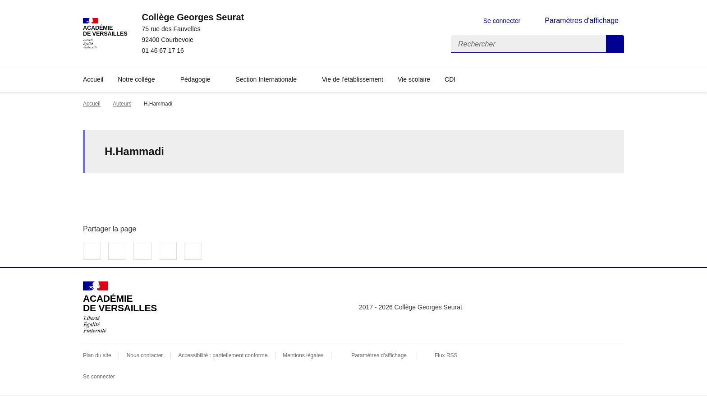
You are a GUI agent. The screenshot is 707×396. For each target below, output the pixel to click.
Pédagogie (195, 79)
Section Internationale (266, 79)
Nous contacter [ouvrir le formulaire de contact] (145, 355)
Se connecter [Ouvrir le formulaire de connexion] (99, 376)
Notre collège (136, 79)
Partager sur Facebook (92, 251)
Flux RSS (446, 355)
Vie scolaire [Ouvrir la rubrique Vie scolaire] (414, 79)
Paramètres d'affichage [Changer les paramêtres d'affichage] (582, 20)
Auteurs (122, 104)
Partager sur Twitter (117, 251)
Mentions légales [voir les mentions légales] (303, 355)
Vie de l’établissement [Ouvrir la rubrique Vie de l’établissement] (352, 79)
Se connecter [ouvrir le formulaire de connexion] (502, 20)
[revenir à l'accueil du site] (193, 17)
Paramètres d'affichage (379, 355)
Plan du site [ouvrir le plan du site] (97, 355)
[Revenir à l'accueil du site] (120, 307)
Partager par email (168, 251)
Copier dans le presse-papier (193, 251)
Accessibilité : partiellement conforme (222, 355)
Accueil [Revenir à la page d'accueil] (93, 79)
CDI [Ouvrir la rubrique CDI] (450, 79)
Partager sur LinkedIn (142, 251)
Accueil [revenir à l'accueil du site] (92, 104)
